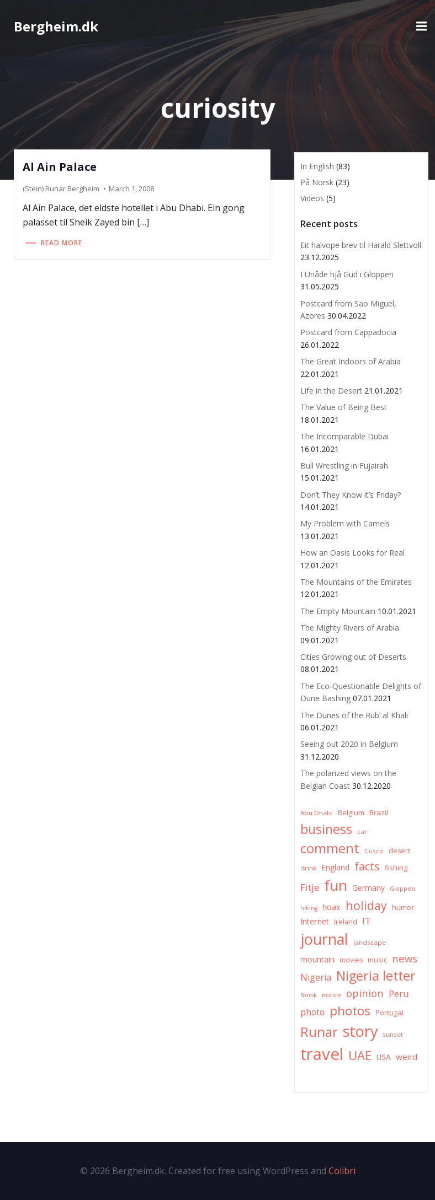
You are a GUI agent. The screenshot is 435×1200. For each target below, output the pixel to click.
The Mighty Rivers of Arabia (349, 627)
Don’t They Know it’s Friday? (350, 494)
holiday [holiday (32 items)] (366, 905)
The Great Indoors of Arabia (350, 361)
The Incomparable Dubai (344, 436)
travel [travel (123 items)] (321, 1054)
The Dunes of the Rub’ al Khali (354, 715)
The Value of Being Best (343, 407)
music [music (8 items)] (377, 960)
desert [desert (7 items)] (399, 850)
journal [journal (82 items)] (324, 939)
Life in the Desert (331, 390)
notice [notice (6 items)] (331, 995)
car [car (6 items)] (362, 831)
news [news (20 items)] (404, 958)
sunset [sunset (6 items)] (393, 1034)
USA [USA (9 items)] (383, 1057)
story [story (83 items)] (360, 1031)
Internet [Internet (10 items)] (314, 921)
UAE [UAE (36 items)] (360, 1055)
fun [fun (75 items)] (335, 885)
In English (317, 166)
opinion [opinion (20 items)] (365, 993)
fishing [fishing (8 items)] (396, 868)
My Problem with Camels (345, 523)
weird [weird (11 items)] (406, 1056)
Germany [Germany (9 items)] (368, 887)
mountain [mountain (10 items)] (317, 959)
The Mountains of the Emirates (356, 582)
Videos (312, 198)
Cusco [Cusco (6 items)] (374, 851)
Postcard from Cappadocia (348, 332)
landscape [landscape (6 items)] (369, 942)
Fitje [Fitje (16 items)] (309, 887)
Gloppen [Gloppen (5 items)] (402, 888)
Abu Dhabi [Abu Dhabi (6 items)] (316, 813)
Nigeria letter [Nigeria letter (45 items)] (376, 975)
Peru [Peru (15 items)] (399, 993)
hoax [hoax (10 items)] (331, 907)
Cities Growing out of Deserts (353, 657)
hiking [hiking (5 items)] (308, 908)
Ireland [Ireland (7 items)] (345, 922)
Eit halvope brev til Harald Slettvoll (360, 245)
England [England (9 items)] (335, 867)
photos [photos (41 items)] (350, 1010)
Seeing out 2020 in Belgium (349, 744)
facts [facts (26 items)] (367, 866)
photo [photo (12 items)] (312, 1012)
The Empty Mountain (337, 611)
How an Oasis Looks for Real (352, 552)
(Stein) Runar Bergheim (61, 188)
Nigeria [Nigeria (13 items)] (315, 977)
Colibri (342, 1171)
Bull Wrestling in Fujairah (344, 465)
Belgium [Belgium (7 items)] (351, 812)
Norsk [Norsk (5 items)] (308, 995)
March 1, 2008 (131, 188)
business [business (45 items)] (326, 829)
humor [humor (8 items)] (403, 907)
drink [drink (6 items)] (308, 868)
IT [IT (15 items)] (366, 920)
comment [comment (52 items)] (329, 848)
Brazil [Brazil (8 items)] (378, 812)
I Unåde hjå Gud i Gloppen (347, 274)
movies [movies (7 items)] (351, 960)
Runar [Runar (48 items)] (319, 1032)
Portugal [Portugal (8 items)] (389, 1013)
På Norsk (316, 182)
